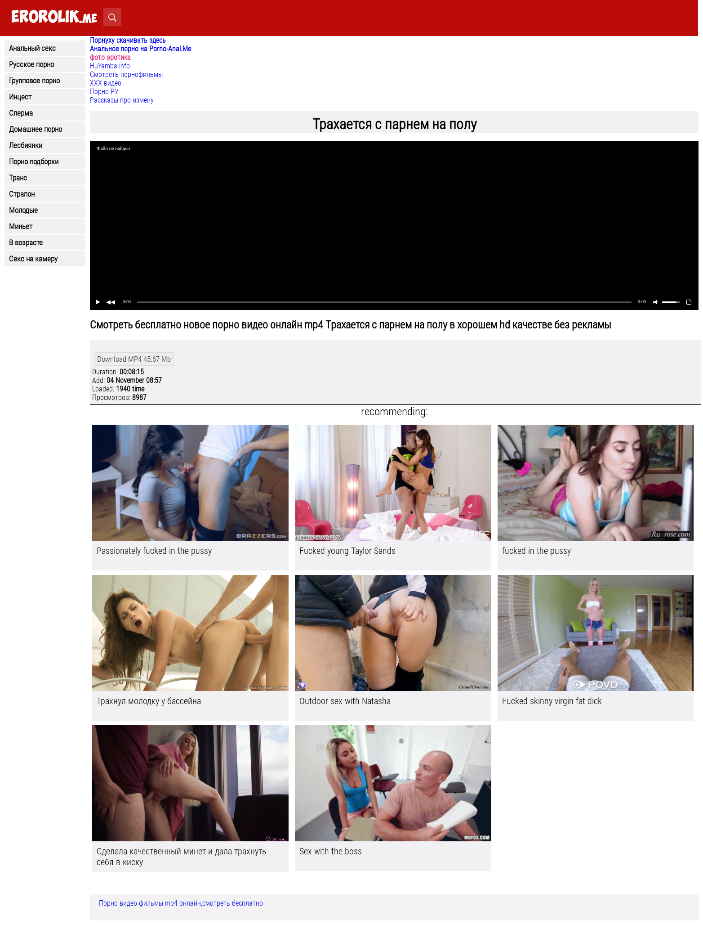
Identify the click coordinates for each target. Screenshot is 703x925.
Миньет (20, 226)
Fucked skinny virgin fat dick (552, 701)
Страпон (22, 193)
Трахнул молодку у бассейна (149, 701)
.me (54, 17)
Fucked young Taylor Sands (347, 550)
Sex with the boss (330, 851)
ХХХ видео (105, 83)
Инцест (20, 96)
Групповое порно (34, 80)
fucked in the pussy (536, 550)
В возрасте (26, 242)
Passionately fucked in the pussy (154, 550)
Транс (18, 177)
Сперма (21, 112)
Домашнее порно (35, 129)
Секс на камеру (33, 258)
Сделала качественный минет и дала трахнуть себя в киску (181, 856)
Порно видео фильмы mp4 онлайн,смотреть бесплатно (181, 903)
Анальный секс (32, 48)
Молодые (23, 210)
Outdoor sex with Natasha (345, 701)
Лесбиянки (25, 145)
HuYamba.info (110, 66)
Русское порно (31, 64)
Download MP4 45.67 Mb (134, 359)
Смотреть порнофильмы (126, 74)
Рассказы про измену (122, 100)
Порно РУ (104, 91)
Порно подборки (33, 161)
